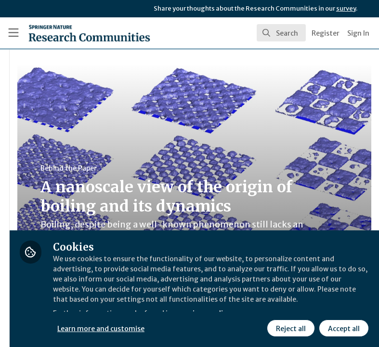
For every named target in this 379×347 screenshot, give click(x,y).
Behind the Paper (182, 168)
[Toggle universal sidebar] (13, 32)
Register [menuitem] (326, 33)
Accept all (342, 327)
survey (346, 8)
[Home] (68, 32)
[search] (281, 32)
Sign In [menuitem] (358, 33)
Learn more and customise (215, 327)
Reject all (289, 327)
